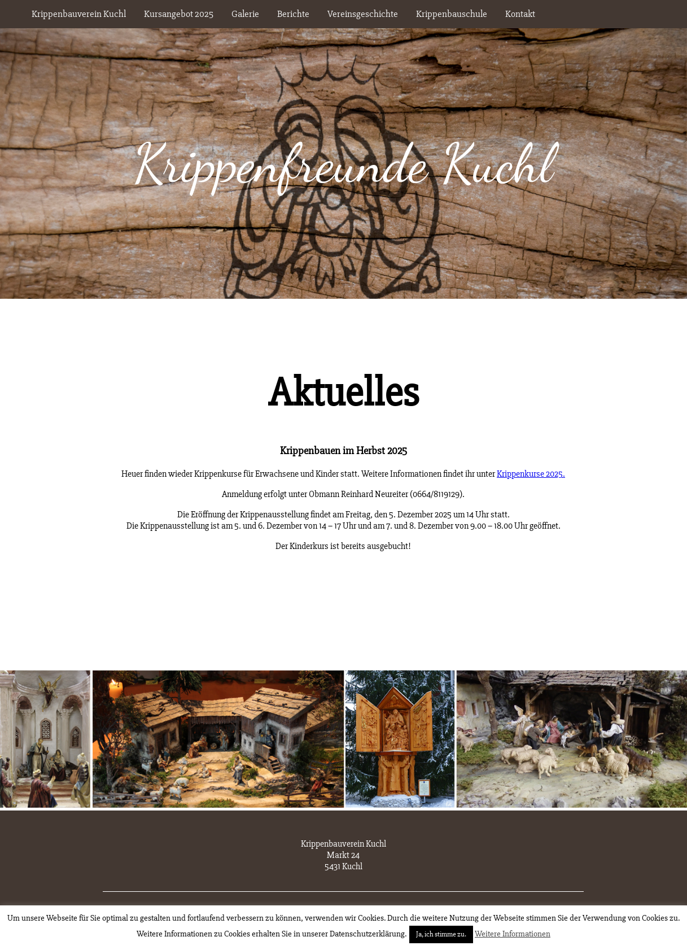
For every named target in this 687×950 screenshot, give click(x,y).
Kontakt (520, 14)
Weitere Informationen (512, 934)
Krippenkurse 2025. (531, 474)
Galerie (245, 14)
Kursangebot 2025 (178, 14)
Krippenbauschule (451, 14)
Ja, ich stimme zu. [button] (441, 934)
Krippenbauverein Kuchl (79, 14)
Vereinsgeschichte (362, 14)
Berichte (293, 14)
